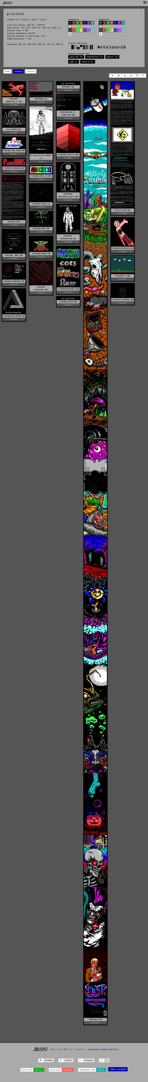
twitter (68, 1060)
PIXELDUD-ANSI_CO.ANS (41, 176)
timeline (31, 71)
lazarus (42, 19)
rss (106, 1060)
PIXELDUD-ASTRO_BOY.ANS (122, 248)
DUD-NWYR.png (41, 99)
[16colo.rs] (7, 3)
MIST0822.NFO (14, 222)
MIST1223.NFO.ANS (122, 210)
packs (7, 71)
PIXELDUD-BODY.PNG (41, 229)
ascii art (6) (76, 57)
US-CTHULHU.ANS (14, 129)
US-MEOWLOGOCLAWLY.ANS (68, 289)
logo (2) (74, 62)
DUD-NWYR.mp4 (68, 87)
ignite (34, 19)
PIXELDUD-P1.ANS (122, 276)
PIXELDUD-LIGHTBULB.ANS (122, 300)
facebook (49, 1060)
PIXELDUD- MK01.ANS (14, 255)
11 (70, 30)
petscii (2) (112, 57)
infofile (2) (88, 62)
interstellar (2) (95, 57)
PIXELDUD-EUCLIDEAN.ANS (14, 316)
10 (70, 34)
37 (70, 26)
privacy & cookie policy (103, 1049)
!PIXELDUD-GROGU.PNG (41, 254)
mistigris (24, 19)
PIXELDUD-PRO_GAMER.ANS (14, 151)
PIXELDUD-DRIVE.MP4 (68, 302)
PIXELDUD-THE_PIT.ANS (68, 155)
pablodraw (67, 1070)
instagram (88, 1060)
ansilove (39, 1070)
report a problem (118, 1069)
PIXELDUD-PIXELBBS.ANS (14, 168)
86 (101, 23)
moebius (101, 1070)
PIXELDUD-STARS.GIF (41, 204)
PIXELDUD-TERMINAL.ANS (14, 281)
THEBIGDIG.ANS (95, 1019)
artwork (18, 71)
